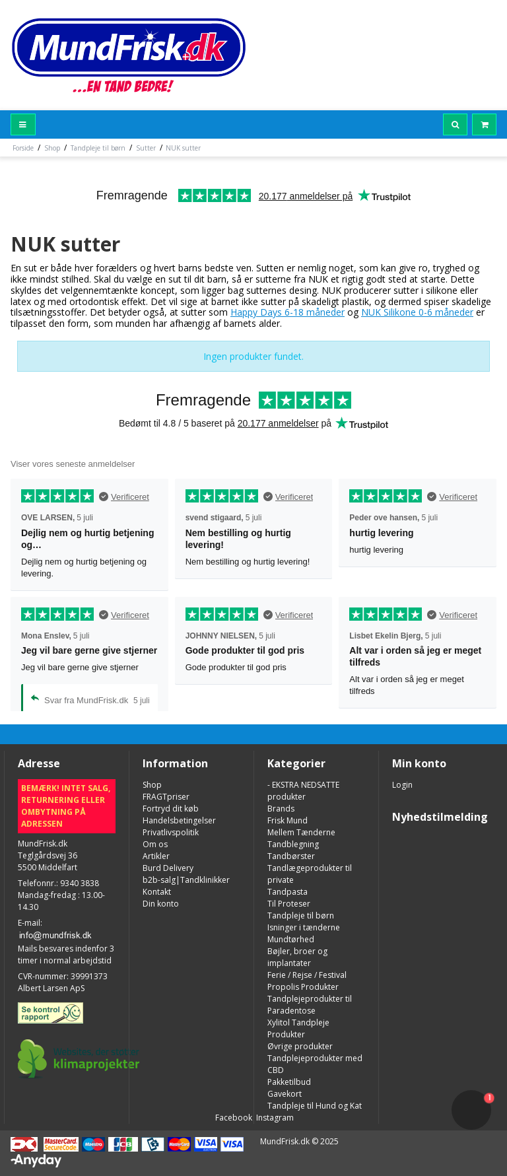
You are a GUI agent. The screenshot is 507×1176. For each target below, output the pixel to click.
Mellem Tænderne (301, 832)
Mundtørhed (290, 939)
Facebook (232, 1117)
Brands (280, 808)
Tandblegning (293, 844)
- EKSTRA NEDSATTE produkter (303, 790)
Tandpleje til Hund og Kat (314, 1105)
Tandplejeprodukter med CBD (314, 1064)
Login (402, 784)
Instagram (274, 1117)
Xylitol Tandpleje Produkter (298, 1028)
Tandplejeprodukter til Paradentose (309, 1004)
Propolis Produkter (303, 986)
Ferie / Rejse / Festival (307, 975)
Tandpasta (287, 891)
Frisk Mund (287, 820)
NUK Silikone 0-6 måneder (417, 312)
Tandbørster (291, 856)
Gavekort (284, 1093)
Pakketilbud (289, 1082)
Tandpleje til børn (300, 915)
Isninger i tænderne (303, 927)
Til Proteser (288, 903)
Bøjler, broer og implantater (297, 957)
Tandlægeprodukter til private (309, 873)
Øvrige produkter (300, 1046)
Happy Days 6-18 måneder (287, 312)
